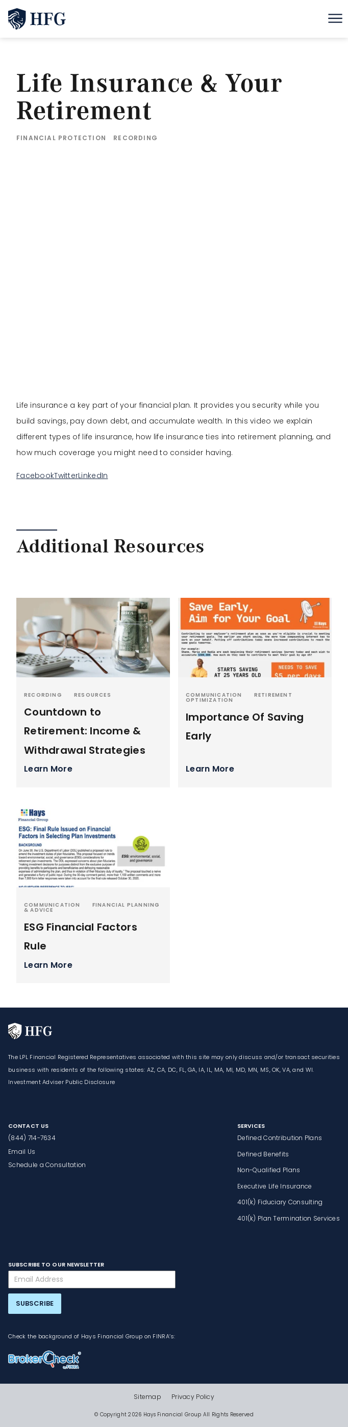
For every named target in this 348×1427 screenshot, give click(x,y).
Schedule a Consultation (47, 1164)
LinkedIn (93, 475)
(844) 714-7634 (32, 1137)
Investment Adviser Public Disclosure (61, 1082)
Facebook (35, 475)
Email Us (21, 1151)
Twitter (66, 475)
